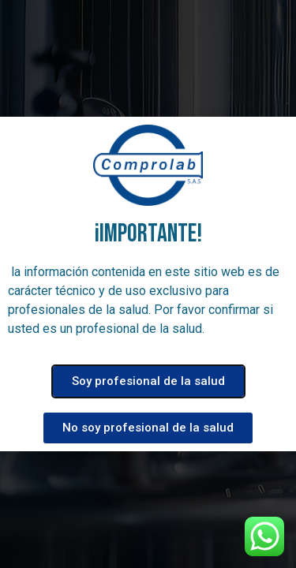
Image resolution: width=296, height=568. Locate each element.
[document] (148, 284)
